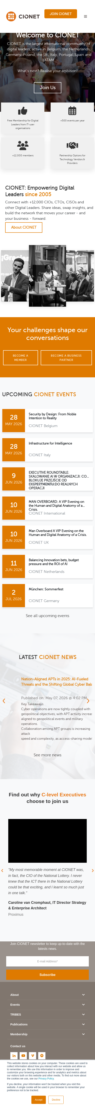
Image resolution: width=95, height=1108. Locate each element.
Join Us (48, 87)
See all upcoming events (47, 616)
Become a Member (20, 358)
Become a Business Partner (66, 358)
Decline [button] (56, 1099)
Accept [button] (39, 1099)
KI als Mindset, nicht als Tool (32, 679)
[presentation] (4, 700)
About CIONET (24, 228)
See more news (47, 755)
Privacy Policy (46, 1078)
